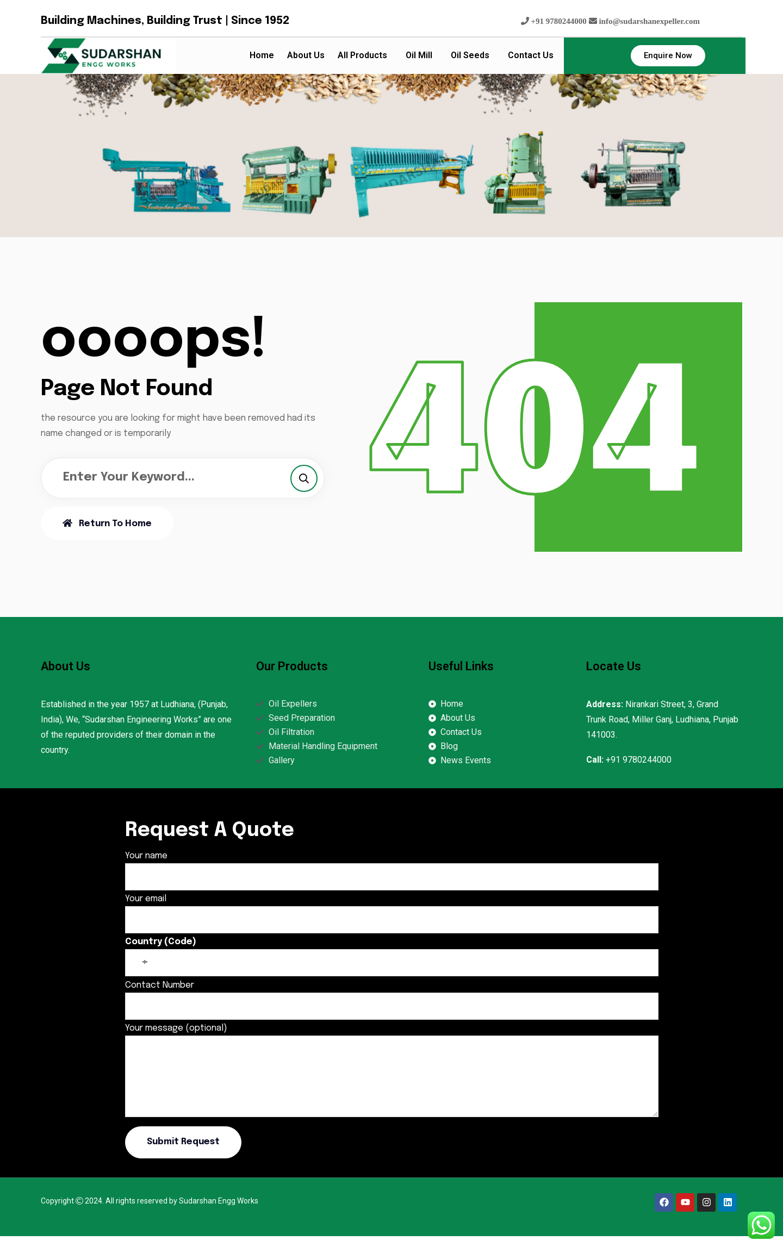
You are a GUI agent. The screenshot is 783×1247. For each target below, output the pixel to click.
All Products (362, 55)
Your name (391, 866)
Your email (391, 909)
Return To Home (107, 523)
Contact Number (391, 996)
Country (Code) (391, 952)
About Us (306, 55)
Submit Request (183, 1141)
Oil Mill (419, 55)
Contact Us (531, 55)
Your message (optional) (391, 1071)
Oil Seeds (470, 55)
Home (262, 55)
